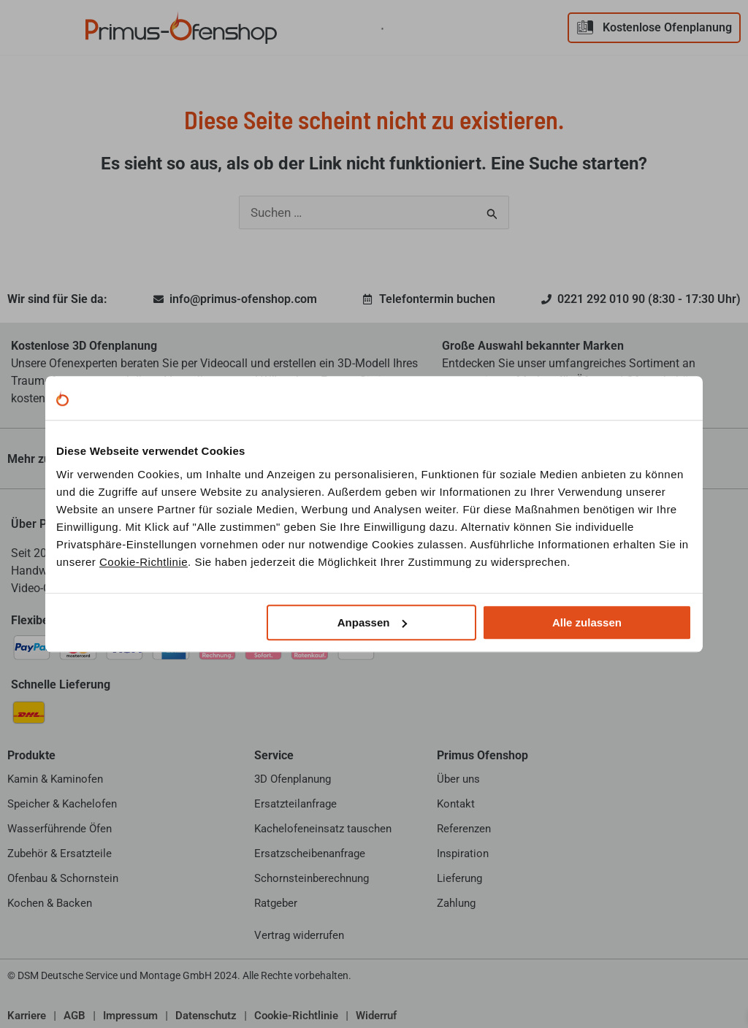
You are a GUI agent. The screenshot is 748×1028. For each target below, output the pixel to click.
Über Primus (44, 523)
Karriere (26, 1014)
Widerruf (376, 1014)
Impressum (130, 1014)
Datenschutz (206, 1014)
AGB (74, 1014)
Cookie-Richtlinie (143, 562)
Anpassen (372, 622)
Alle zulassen (587, 622)
